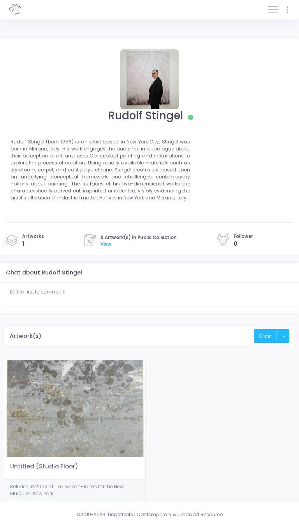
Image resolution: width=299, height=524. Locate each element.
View (105, 244)
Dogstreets (120, 514)
